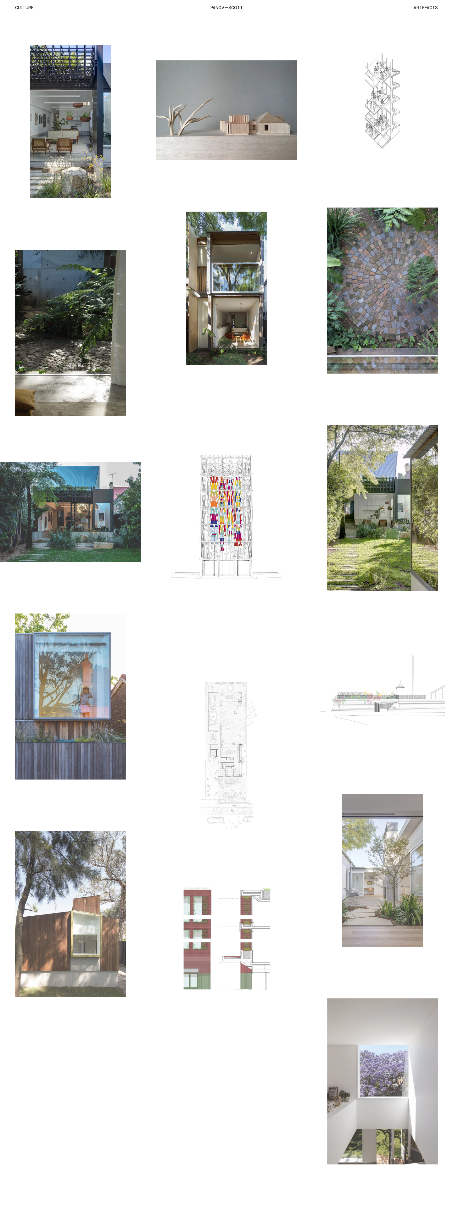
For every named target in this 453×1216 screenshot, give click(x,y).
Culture (24, 7)
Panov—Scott (226, 7)
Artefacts (426, 7)
